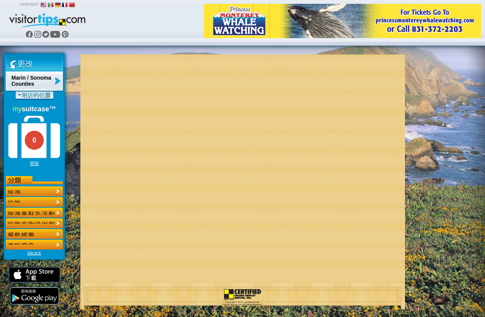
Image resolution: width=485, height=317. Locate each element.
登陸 (34, 163)
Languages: (29, 4)
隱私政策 (34, 253)
